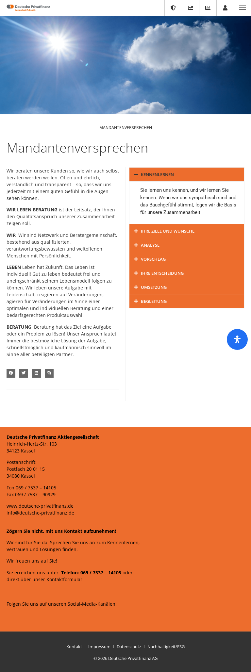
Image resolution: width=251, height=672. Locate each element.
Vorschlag (153, 259)
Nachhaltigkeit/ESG (166, 646)
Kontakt (74, 646)
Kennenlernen (157, 174)
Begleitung (154, 301)
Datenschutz (129, 646)
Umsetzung (154, 287)
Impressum (99, 646)
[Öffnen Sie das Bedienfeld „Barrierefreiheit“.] (237, 339)
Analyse (150, 245)
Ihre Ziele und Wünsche (167, 231)
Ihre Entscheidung (162, 273)
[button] (11, 373)
